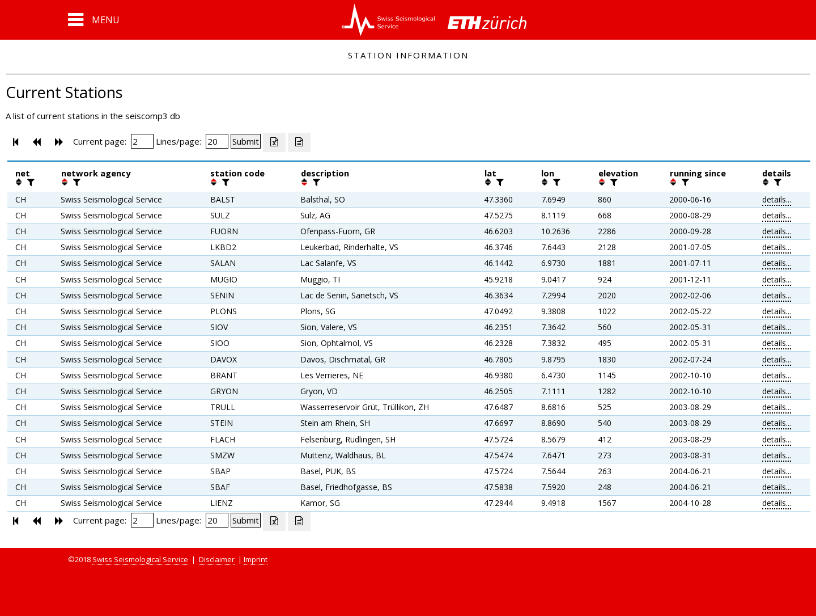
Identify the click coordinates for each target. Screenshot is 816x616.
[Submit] (246, 141)
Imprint (255, 559)
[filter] (29, 182)
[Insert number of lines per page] (217, 141)
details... (776, 199)
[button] (94, 19)
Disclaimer (217, 559)
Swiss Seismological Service (140, 559)
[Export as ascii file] (299, 142)
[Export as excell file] (274, 142)
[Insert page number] (142, 141)
